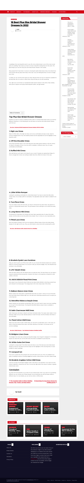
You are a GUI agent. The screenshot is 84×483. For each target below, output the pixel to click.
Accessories (62, 11)
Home (48, 480)
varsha (36, 434)
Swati (18, 29)
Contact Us (9, 453)
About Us (9, 447)
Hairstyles (35, 11)
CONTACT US (34, 458)
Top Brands (26, 11)
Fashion (54, 11)
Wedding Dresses (45, 11)
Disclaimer (9, 456)
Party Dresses (47, 427)
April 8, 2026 (31, 434)
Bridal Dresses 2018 (12, 427)
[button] (76, 11)
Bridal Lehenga (35, 406)
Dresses (19, 11)
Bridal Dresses (13, 19)
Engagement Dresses (12, 404)
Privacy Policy (10, 459)
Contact (12, 11)
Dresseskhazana (30, 479)
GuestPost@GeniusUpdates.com (13, 480)
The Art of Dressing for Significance (48, 430)
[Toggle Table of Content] (21, 113)
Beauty (63, 427)
